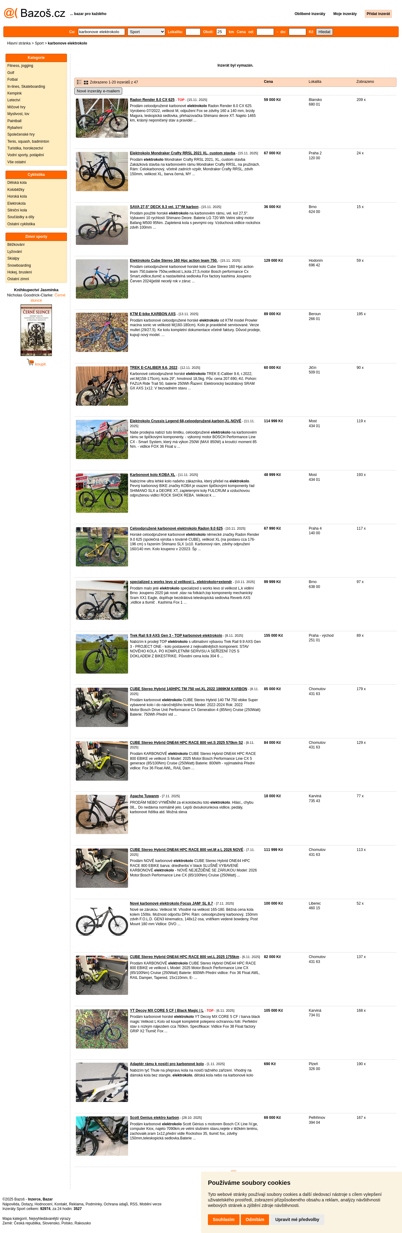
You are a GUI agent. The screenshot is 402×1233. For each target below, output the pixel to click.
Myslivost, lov (18, 114)
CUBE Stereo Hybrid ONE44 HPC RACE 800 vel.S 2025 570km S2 (186, 742)
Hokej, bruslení (19, 272)
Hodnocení (44, 1204)
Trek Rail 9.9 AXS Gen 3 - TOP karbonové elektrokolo (176, 635)
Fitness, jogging (20, 66)
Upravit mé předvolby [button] (297, 1219)
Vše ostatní (16, 162)
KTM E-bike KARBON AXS (153, 314)
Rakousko (83, 1223)
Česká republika (27, 1223)
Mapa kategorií (14, 1218)
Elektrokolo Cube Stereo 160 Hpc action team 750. (173, 260)
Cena (268, 81)
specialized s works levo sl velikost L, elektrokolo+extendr (181, 582)
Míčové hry (16, 107)
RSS (134, 1204)
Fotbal (12, 79)
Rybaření (14, 128)
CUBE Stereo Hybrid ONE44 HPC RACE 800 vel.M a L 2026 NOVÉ (186, 850)
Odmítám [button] (255, 1219)
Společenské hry (21, 134)
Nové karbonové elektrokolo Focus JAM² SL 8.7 (171, 903)
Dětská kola (17, 182)
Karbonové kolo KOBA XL (152, 475)
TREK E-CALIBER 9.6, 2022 (154, 367)
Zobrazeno (365, 81)
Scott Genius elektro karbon (154, 1117)
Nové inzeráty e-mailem (98, 91)
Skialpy (13, 258)
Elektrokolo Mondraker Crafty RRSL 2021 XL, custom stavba (182, 153)
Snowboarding (19, 265)
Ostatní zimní (18, 279)
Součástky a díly (20, 217)
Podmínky (94, 1204)
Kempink (14, 93)
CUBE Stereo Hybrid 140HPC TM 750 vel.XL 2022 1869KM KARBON (188, 689)
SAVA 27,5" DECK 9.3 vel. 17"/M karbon (164, 207)
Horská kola (17, 196)
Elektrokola (16, 203)
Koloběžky (15, 189)
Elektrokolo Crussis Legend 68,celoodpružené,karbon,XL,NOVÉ (185, 421)
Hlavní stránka (19, 43)
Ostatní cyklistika (21, 224)
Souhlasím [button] (224, 1219)
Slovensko (50, 1223)
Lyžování (14, 251)
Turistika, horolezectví (25, 148)
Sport (39, 43)
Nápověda (10, 1204)
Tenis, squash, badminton (28, 141)
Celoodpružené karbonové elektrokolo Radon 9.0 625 (176, 528)
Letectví (13, 100)
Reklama (76, 1204)
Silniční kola (17, 210)
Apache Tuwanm (144, 796)
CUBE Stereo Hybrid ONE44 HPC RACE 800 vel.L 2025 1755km (184, 957)
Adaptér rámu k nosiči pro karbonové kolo (167, 1064)
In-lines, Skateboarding (26, 86)
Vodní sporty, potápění (25, 155)
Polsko (66, 1223)
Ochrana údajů (116, 1204)
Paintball (14, 121)
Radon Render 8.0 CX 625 (152, 100)
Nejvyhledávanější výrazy (49, 1218)
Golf (10, 73)
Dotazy (26, 1204)
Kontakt (60, 1204)
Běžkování (16, 244)
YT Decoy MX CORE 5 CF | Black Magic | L (167, 1010)
